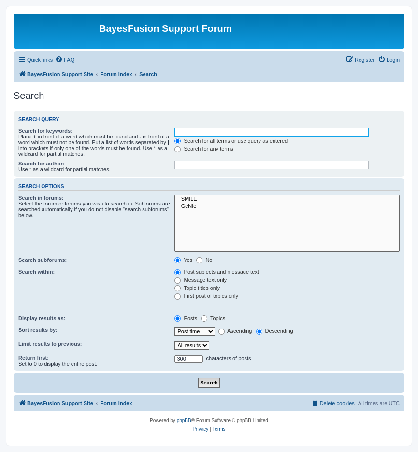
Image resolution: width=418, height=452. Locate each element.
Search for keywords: (45, 131)
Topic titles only (196, 288)
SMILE (287, 199)
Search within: (36, 271)
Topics (213, 318)
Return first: (33, 358)
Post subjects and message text (216, 271)
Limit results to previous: (50, 344)
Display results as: (41, 318)
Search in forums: (41, 198)
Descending (274, 331)
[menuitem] (64, 60)
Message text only (200, 280)
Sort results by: (38, 330)
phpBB (184, 420)
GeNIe (287, 206)
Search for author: (41, 163)
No (204, 260)
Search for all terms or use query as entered (231, 141)
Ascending (235, 331)
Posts (185, 318)
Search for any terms (203, 148)
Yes (183, 260)
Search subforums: (42, 260)
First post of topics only (206, 296)
